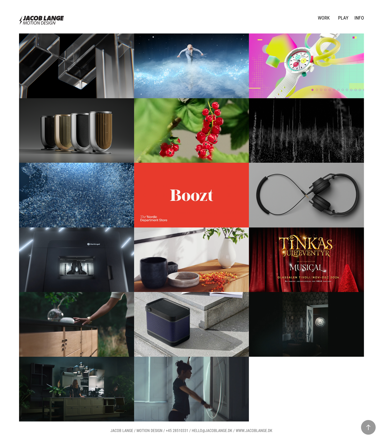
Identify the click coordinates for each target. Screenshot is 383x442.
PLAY (343, 17)
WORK (324, 17)
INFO (359, 17)
